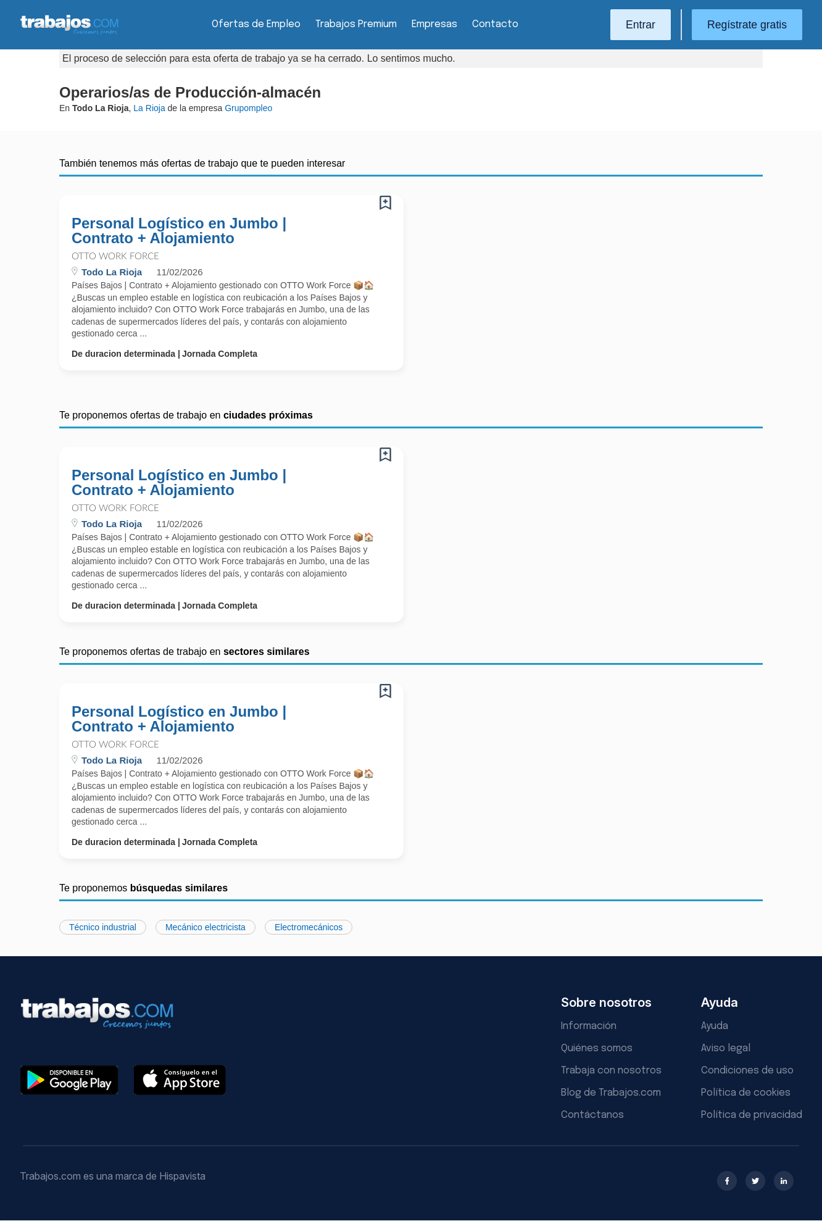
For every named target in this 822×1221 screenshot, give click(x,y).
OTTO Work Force (115, 256)
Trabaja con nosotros (611, 1070)
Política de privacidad (751, 1115)
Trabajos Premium (356, 24)
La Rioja (149, 108)
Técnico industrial (102, 927)
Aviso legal (725, 1048)
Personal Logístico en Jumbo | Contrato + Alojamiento (179, 231)
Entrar (640, 25)
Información (588, 1026)
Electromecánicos (309, 927)
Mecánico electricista (205, 927)
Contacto (495, 24)
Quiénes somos (597, 1048)
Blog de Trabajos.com (611, 1093)
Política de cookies (746, 1093)
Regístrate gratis (747, 25)
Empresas (434, 24)
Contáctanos (592, 1115)
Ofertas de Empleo (256, 24)
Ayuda (714, 1026)
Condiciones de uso (747, 1070)
